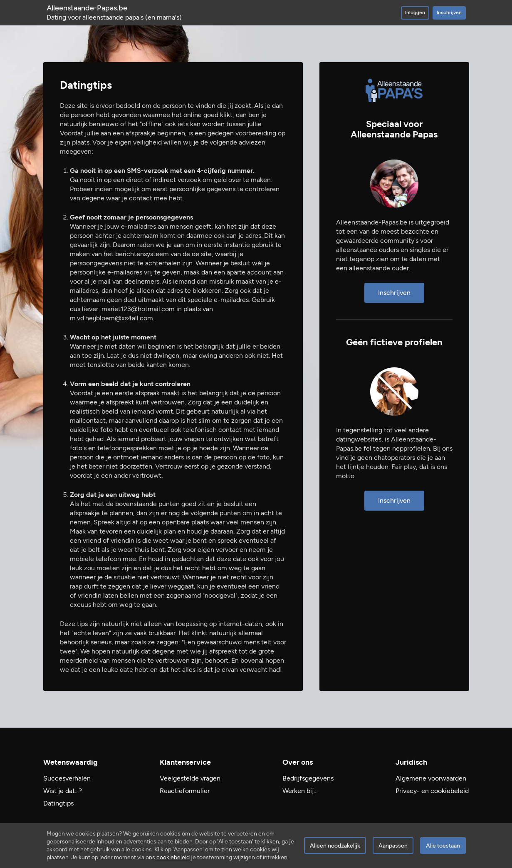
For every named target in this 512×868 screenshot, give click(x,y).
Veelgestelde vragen (190, 778)
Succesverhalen (67, 778)
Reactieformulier (185, 791)
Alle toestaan (443, 845)
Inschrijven (449, 12)
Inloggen (415, 12)
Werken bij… (300, 791)
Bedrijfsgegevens (308, 778)
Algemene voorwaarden (431, 778)
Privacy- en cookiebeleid (432, 791)
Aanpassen (393, 845)
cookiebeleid (173, 857)
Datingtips (58, 803)
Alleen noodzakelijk (335, 845)
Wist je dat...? (62, 791)
